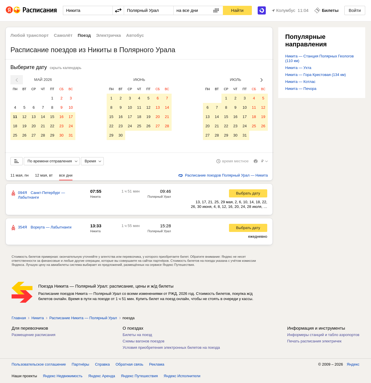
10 (71, 107)
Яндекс (353, 365)
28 (43, 135)
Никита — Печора (300, 88)
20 (34, 126)
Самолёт (63, 35)
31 (71, 135)
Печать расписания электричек (314, 342)
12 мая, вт (44, 176)
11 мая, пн (19, 176)
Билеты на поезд (137, 336)
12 (24, 117)
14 (43, 117)
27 (34, 135)
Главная (19, 319)
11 (15, 117)
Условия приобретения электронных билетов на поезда (171, 348)
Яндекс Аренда (101, 377)
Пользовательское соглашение (39, 365)
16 (61, 117)
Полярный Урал (159, 197)
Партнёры (80, 365)
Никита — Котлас (300, 81)
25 (15, 135)
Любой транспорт (29, 35)
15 (52, 117)
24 (71, 126)
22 (52, 126)
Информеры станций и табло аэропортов (323, 336)
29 (52, 135)
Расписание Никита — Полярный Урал (83, 319)
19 (24, 126)
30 (61, 135)
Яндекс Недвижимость (63, 377)
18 (15, 126)
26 (24, 135)
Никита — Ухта (298, 68)
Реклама (156, 365)
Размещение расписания (33, 336)
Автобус (135, 35)
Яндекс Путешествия (139, 377)
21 (43, 126)
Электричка (108, 35)
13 (34, 117)
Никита (95, 197)
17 (71, 117)
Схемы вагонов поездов (143, 342)
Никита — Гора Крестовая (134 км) (315, 74)
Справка (102, 365)
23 (61, 126)
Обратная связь (129, 365)
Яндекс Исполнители (182, 377)
